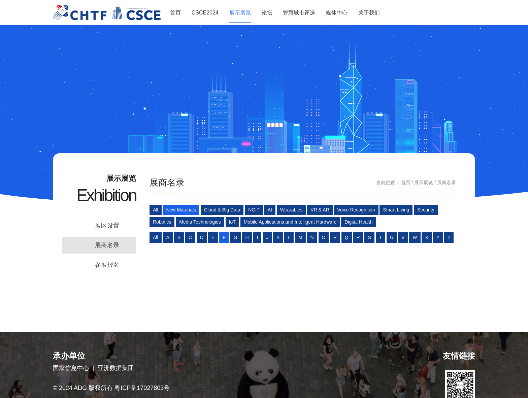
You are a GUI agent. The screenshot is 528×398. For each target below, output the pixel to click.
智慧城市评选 (299, 12)
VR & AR (319, 209)
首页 (175, 12)
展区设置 (107, 225)
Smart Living (396, 209)
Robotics (162, 222)
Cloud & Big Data (222, 209)
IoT (232, 222)
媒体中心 (337, 12)
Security (425, 209)
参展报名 (107, 264)
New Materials (181, 209)
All (155, 209)
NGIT (253, 209)
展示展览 (240, 12)
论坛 (267, 12)
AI (270, 209)
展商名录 (107, 245)
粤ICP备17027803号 (142, 388)
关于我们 (369, 12)
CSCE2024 (205, 12)
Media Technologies (200, 222)
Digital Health (358, 222)
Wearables (291, 209)
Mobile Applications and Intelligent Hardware (290, 222)
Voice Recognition (356, 209)
